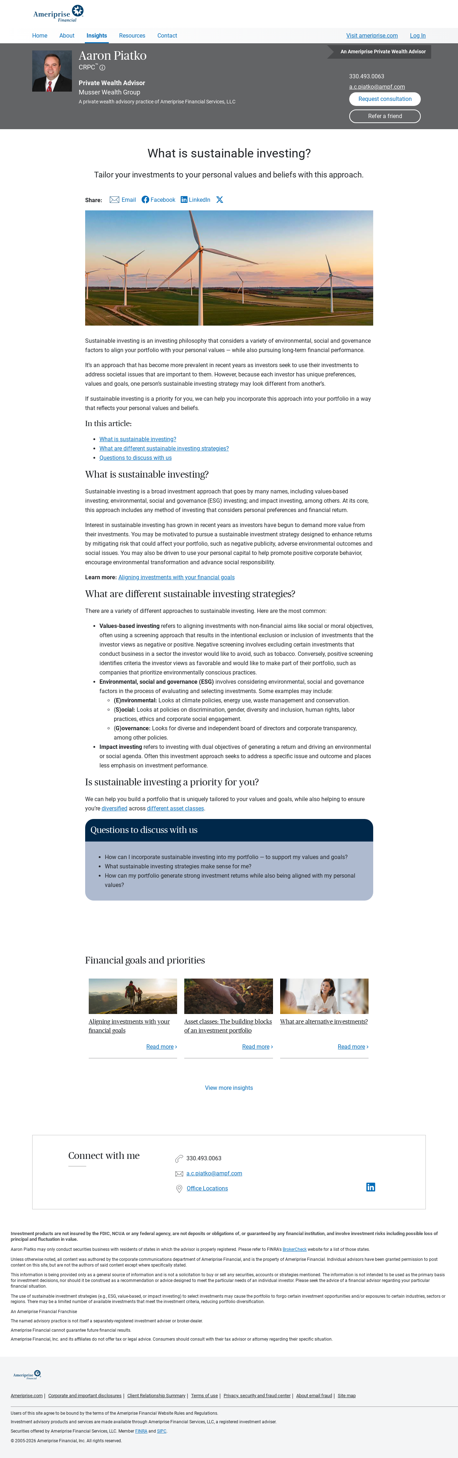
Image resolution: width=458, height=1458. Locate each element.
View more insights (229, 1087)
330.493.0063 (366, 76)
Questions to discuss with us (135, 457)
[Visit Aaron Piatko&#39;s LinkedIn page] (370, 1187)
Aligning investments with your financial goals (176, 577)
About (66, 35)
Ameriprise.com (27, 1395)
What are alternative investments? (324, 1022)
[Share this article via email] (121, 201)
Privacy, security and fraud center (257, 1395)
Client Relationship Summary (156, 1395)
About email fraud (314, 1395)
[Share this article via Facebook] (158, 200)
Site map (347, 1395)
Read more (160, 1046)
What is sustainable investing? (137, 439)
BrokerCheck (295, 1249)
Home (39, 35)
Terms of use (204, 1395)
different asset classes (175, 808)
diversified (114, 808)
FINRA (141, 1431)
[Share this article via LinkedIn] (195, 200)
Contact (167, 35)
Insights (97, 35)
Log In (418, 35)
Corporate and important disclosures (85, 1395)
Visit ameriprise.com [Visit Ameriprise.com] (372, 35)
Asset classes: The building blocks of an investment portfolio (228, 1026)
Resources (132, 35)
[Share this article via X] (220, 200)
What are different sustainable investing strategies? (164, 448)
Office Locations (207, 1188)
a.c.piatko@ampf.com (377, 86)
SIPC (161, 1431)
